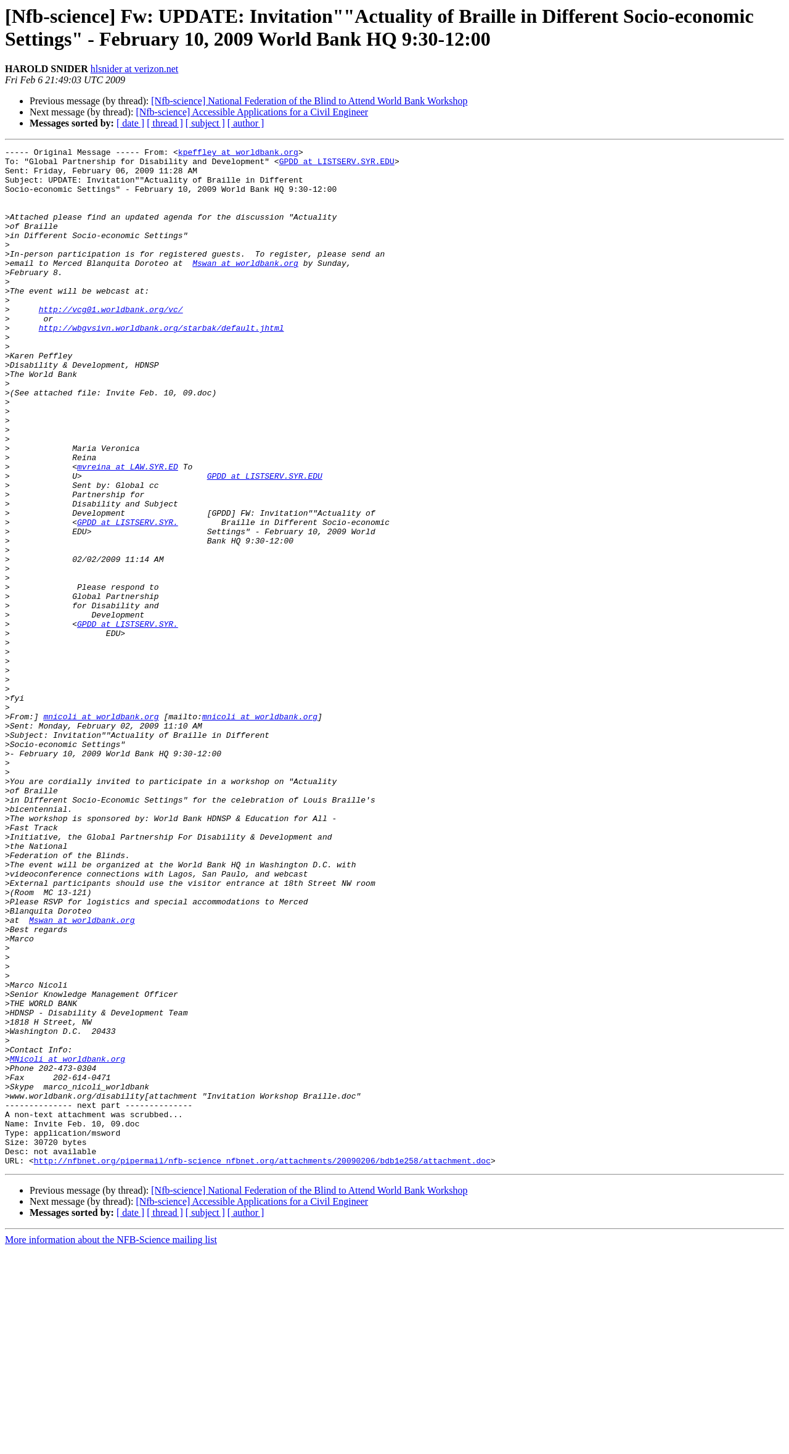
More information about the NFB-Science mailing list (111, 1443)
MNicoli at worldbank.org (67, 1241)
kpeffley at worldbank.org (238, 153)
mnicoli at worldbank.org (100, 830)
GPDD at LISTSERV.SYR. (127, 597)
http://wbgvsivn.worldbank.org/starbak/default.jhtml (161, 364)
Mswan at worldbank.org (245, 286)
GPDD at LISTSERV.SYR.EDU (336, 164)
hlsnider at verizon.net (135, 69)
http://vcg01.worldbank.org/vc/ (111, 342)
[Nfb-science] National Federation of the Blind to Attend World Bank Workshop (309, 101)
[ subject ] (205, 123)
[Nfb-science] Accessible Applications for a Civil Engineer (252, 112)
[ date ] (130, 123)
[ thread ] (165, 123)
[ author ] (245, 123)
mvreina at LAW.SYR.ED (127, 531)
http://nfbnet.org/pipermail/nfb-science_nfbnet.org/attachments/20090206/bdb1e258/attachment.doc (262, 1363)
